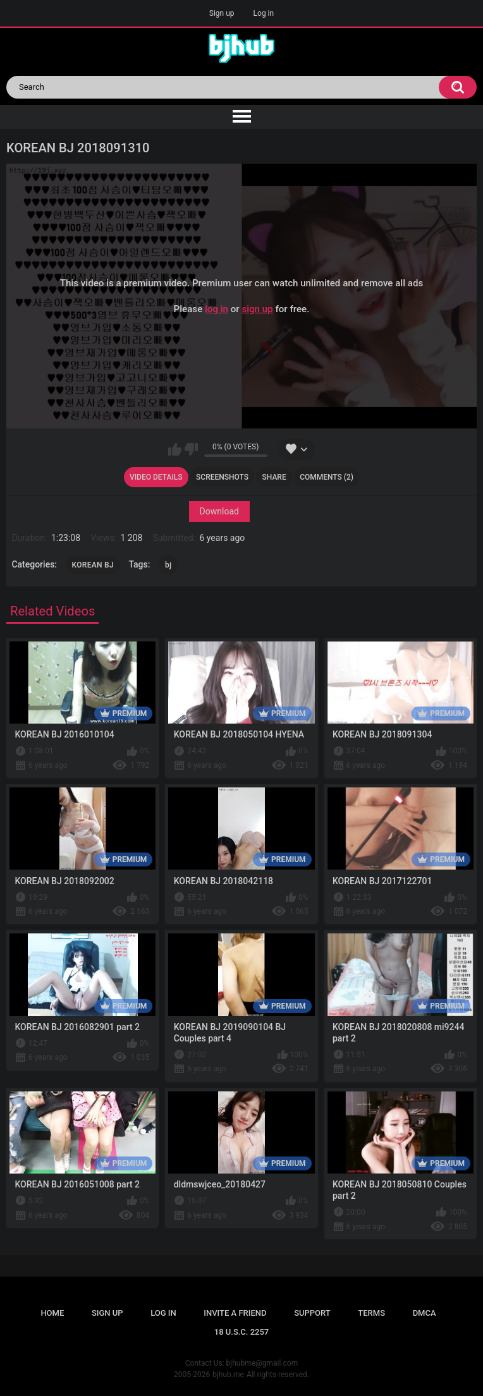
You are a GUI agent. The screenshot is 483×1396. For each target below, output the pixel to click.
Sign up (222, 13)
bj (168, 565)
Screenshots (222, 477)
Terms (371, 1313)
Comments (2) (326, 477)
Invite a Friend (235, 1313)
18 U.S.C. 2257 (241, 1332)
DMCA (424, 1313)
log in (216, 308)
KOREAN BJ (93, 565)
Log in (264, 13)
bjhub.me (228, 1374)
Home (52, 1313)
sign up (257, 308)
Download (219, 511)
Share (274, 477)
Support (312, 1313)
